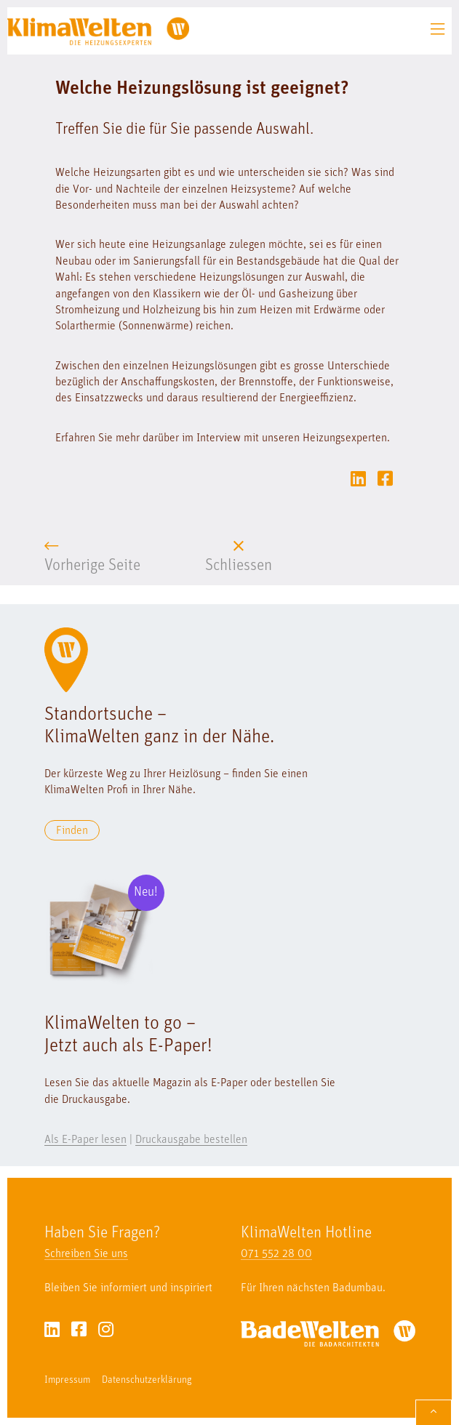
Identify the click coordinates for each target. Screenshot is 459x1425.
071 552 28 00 (276, 1254)
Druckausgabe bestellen (191, 1140)
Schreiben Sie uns (86, 1254)
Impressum (67, 1380)
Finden (72, 831)
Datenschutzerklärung (147, 1380)
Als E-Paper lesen (85, 1140)
